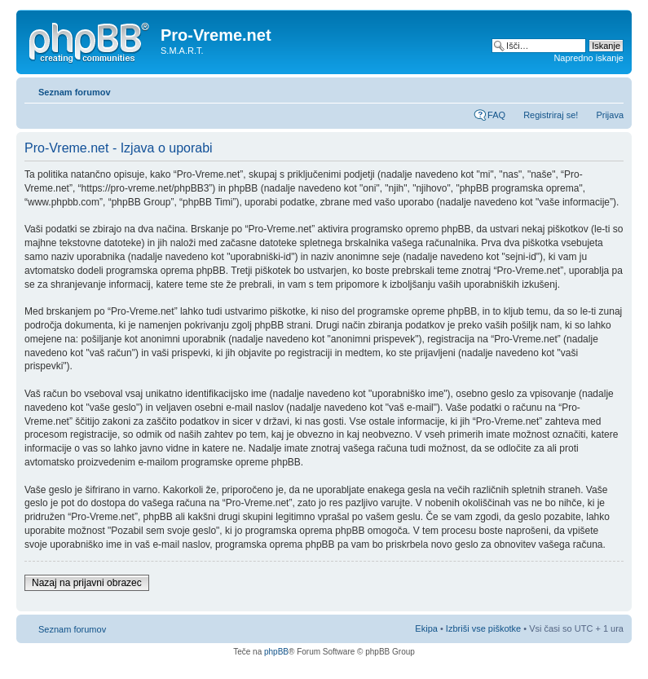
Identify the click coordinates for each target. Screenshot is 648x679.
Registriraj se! (550, 115)
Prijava (610, 115)
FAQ (496, 115)
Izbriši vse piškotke (484, 628)
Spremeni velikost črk (612, 89)
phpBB (276, 651)
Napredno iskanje (588, 58)
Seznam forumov (74, 92)
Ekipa (426, 628)
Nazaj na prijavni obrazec (87, 583)
